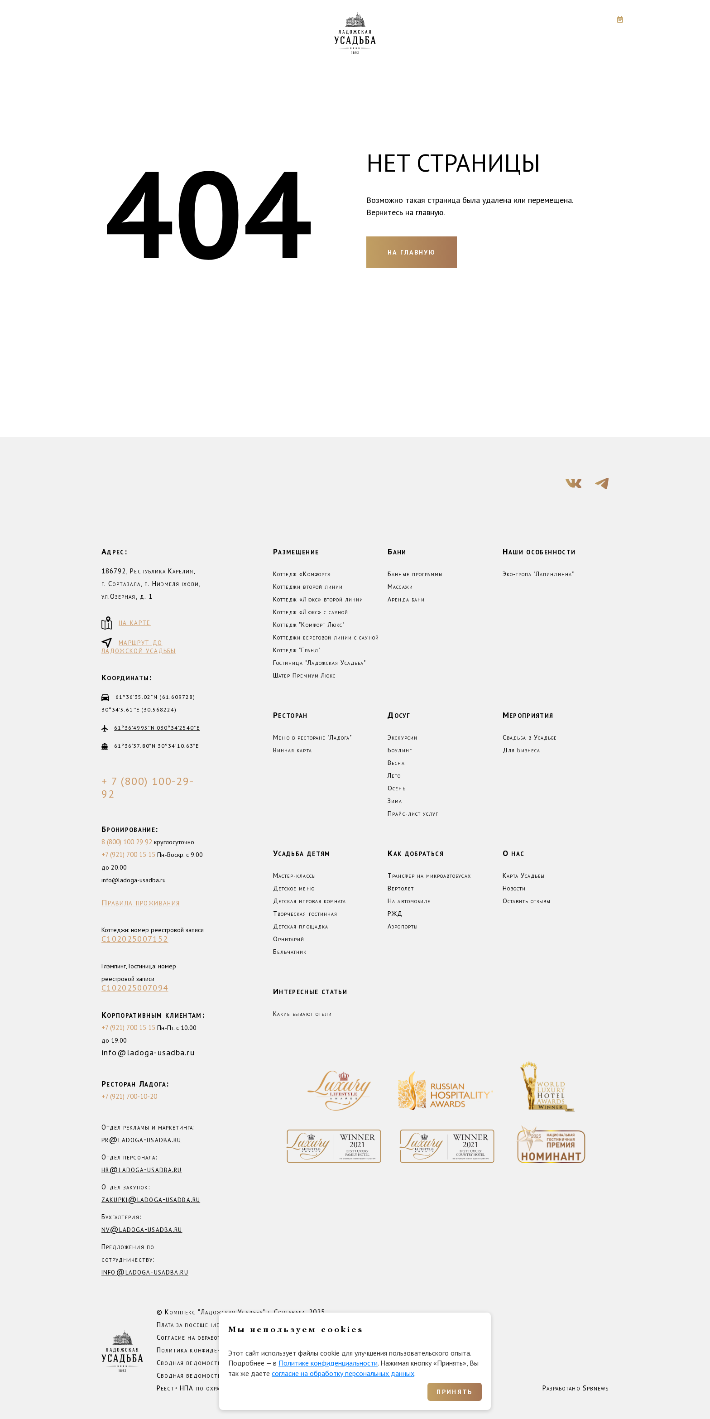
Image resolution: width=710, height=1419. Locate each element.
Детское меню (294, 888)
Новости (514, 888)
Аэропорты (402, 926)
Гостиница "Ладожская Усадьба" (319, 663)
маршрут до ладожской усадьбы (138, 645)
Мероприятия (528, 715)
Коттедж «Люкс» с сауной (310, 612)
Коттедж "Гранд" (297, 650)
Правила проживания (140, 902)
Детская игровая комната (309, 901)
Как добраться (416, 853)
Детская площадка (300, 926)
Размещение (296, 551)
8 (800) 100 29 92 (126, 841)
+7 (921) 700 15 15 (128, 854)
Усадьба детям (302, 853)
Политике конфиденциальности (328, 1362)
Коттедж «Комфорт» (302, 574)
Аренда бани (406, 599)
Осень (396, 788)
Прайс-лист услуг (413, 813)
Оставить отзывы (527, 901)
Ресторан (290, 715)
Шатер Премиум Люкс (304, 675)
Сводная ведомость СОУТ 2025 (208, 1375)
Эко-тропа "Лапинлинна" (538, 574)
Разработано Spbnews (575, 1388)
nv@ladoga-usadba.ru (141, 1229)
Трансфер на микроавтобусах (429, 875)
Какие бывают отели (302, 1014)
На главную (412, 252)
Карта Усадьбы (524, 875)
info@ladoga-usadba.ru (133, 880)
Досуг (399, 715)
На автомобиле (409, 901)
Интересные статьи (310, 991)
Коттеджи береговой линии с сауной (326, 637)
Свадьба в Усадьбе (530, 737)
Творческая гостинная (305, 913)
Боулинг (400, 750)
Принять (454, 1392)
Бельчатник (290, 952)
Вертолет (400, 888)
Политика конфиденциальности (208, 1350)
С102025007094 (134, 988)
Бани (397, 551)
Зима (395, 801)
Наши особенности (539, 551)
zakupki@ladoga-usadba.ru (150, 1199)
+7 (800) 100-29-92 (545, 19)
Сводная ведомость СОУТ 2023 (208, 1362)
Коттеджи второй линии (308, 586)
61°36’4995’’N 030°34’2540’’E (157, 727)
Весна (396, 763)
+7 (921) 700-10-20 (129, 1096)
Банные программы (415, 574)
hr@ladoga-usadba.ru (141, 1169)
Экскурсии (402, 737)
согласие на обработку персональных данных (343, 1373)
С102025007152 (134, 939)
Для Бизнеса (522, 750)
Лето (394, 775)
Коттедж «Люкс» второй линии (318, 599)
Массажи (400, 586)
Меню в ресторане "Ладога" (312, 737)
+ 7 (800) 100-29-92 (147, 787)
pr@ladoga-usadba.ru (141, 1139)
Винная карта (292, 750)
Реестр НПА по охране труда (202, 1388)
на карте (126, 623)
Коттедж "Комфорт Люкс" (309, 625)
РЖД (395, 913)
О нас (514, 853)
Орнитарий (288, 939)
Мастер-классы (294, 875)
